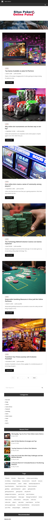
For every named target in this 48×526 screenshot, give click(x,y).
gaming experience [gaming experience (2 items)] (9, 491)
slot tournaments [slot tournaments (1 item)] (36, 505)
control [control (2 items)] (19, 483)
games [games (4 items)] (24, 489)
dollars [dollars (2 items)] (25, 483)
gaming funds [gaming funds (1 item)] (19, 491)
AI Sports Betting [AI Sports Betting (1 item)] (16, 481)
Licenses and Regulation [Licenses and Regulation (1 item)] (10, 497)
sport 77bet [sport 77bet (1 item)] (7, 507)
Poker (6, 418)
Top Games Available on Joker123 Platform (19, 71)
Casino (7, 68)
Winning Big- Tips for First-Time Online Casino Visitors (27, 434)
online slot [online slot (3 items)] (33, 499)
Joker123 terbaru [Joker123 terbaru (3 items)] (30, 494)
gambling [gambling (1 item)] (7, 489)
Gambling (7, 411)
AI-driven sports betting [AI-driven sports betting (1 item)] (32, 478)
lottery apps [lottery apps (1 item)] (21, 497)
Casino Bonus (8, 406)
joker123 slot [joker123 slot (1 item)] (21, 494)
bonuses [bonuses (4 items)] (40, 481)
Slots (6, 420)
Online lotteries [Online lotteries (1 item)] (17, 499)
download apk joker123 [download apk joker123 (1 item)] (34, 483)
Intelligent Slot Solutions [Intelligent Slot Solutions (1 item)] (10, 494)
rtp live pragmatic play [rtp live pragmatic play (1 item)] (10, 505)
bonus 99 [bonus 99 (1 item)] (34, 481)
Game (6, 413)
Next (34, 377)
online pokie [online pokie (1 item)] (26, 499)
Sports (7, 423)
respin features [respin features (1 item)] (29, 502)
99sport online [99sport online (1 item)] (21, 478)
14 (28, 377)
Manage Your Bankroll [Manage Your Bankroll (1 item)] (31, 497)
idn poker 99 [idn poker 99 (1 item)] (27, 491)
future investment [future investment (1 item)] (32, 486)
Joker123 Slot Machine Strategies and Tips (24, 441)
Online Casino (8, 416)
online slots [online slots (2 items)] (7, 502)
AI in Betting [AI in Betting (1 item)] (7, 481)
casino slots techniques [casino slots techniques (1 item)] (10, 483)
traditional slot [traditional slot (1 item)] (25, 507)
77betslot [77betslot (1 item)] (7, 478)
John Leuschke (17, 73)
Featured (7, 409)
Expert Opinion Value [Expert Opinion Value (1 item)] (21, 486)
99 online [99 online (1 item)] (13, 478)
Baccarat (7, 399)
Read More (9, 82)
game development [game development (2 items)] (15, 489)
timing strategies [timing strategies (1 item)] (16, 507)
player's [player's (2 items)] (14, 502)
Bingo (6, 402)
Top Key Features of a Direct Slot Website (24, 448)
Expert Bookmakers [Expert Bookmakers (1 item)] (9, 486)
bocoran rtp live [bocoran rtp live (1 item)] (26, 481)
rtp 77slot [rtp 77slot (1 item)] (37, 502)
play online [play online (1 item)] (21, 502)
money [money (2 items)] (40, 497)
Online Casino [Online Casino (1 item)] (8, 499)
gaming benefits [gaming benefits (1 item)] (31, 489)
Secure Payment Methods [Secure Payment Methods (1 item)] (23, 505)
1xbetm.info (7, 519)
